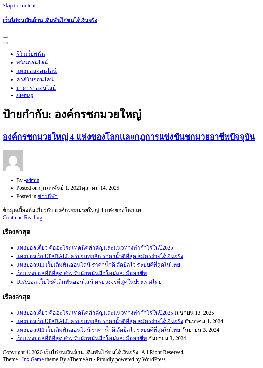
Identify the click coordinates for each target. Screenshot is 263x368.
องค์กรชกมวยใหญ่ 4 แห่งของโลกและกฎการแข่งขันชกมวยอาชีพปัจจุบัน (129, 136)
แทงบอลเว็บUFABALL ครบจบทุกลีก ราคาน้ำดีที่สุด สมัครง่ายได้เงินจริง (99, 256)
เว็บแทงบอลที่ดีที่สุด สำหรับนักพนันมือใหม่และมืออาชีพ (81, 273)
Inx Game (33, 359)
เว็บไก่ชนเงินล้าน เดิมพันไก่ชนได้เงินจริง (50, 20)
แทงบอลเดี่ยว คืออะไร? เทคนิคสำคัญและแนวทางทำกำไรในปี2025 (94, 248)
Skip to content (19, 6)
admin (32, 180)
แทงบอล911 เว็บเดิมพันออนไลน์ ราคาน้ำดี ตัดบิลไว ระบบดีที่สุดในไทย (98, 265)
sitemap (24, 95)
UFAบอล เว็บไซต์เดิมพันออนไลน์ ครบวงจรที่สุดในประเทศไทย (89, 282)
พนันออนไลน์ (32, 62)
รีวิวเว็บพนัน (30, 54)
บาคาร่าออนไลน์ (36, 88)
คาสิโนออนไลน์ (35, 79)
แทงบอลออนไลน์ (36, 71)
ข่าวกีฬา (48, 196)
